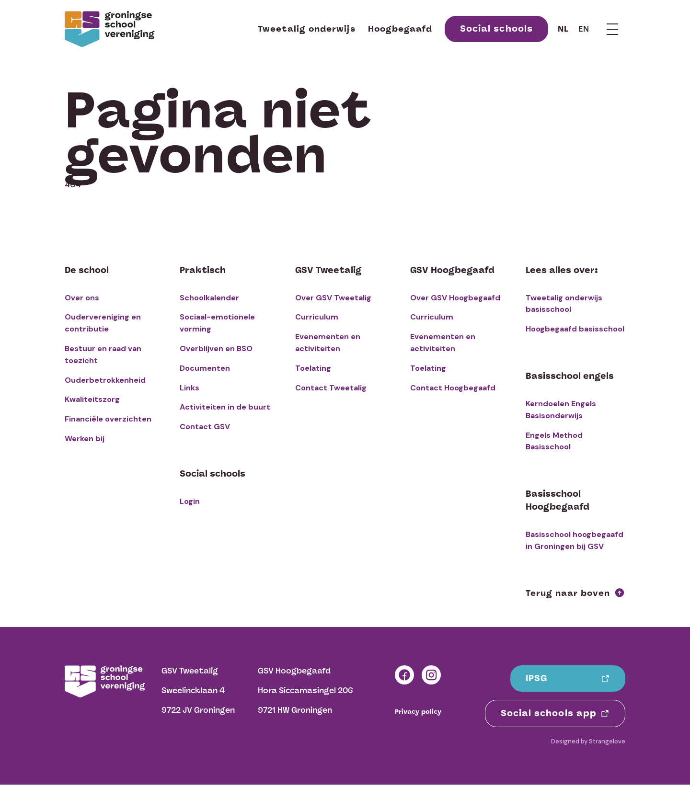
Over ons (82, 298)
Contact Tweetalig (331, 388)
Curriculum (316, 317)
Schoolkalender (209, 298)
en (583, 29)
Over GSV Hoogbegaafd (455, 298)
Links (189, 388)
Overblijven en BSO (216, 348)
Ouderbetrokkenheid (105, 380)
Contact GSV (205, 427)
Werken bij (84, 438)
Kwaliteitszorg (92, 399)
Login (190, 501)
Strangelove (607, 741)
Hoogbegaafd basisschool (575, 329)
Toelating (313, 368)
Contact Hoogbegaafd (452, 388)
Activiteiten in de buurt (225, 407)
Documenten (205, 368)
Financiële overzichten (108, 419)
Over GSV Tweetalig (333, 298)
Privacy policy (418, 712)
